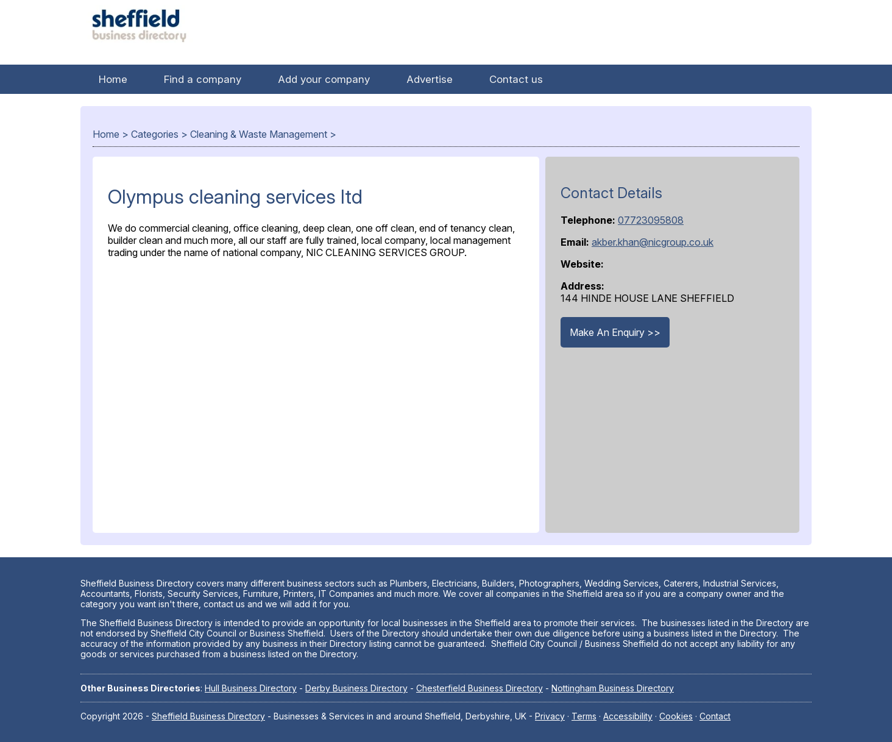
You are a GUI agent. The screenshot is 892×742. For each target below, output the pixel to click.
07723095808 (651, 220)
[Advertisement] (316, 393)
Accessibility (628, 716)
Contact (715, 716)
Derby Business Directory (356, 688)
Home (113, 79)
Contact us (516, 79)
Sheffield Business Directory (208, 716)
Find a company (202, 79)
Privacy (550, 716)
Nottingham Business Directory (612, 688)
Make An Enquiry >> (615, 332)
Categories (155, 134)
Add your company (324, 79)
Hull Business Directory (251, 688)
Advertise (429, 79)
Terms (584, 716)
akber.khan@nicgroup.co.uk (652, 242)
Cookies (676, 716)
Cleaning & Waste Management (258, 134)
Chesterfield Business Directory (479, 688)
